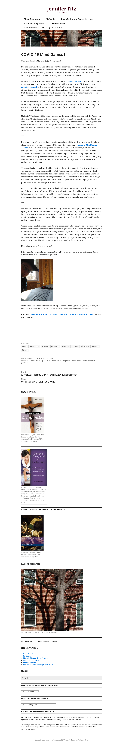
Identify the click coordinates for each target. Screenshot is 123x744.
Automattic (82, 740)
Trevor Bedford (73, 81)
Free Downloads (57, 23)
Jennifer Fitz (61, 8)
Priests (74, 361)
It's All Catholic (50, 361)
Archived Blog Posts (34, 23)
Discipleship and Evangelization (77, 19)
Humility (39, 361)
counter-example (29, 87)
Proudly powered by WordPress (48, 740)
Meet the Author (32, 19)
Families (32, 361)
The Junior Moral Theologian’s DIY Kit (43, 28)
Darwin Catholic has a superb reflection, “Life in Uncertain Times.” (62, 314)
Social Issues (82, 361)
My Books (50, 19)
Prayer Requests (63, 361)
